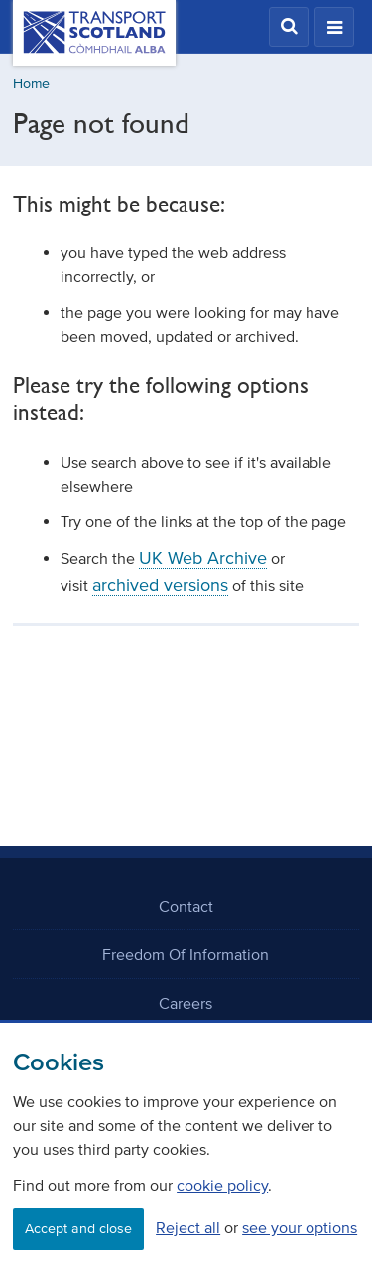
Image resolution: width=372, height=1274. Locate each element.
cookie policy (222, 1185)
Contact (186, 906)
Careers (185, 1003)
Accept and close (78, 1228)
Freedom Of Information (185, 954)
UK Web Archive (203, 558)
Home (31, 83)
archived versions (160, 585)
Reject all (188, 1227)
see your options (299, 1227)
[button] (289, 27)
